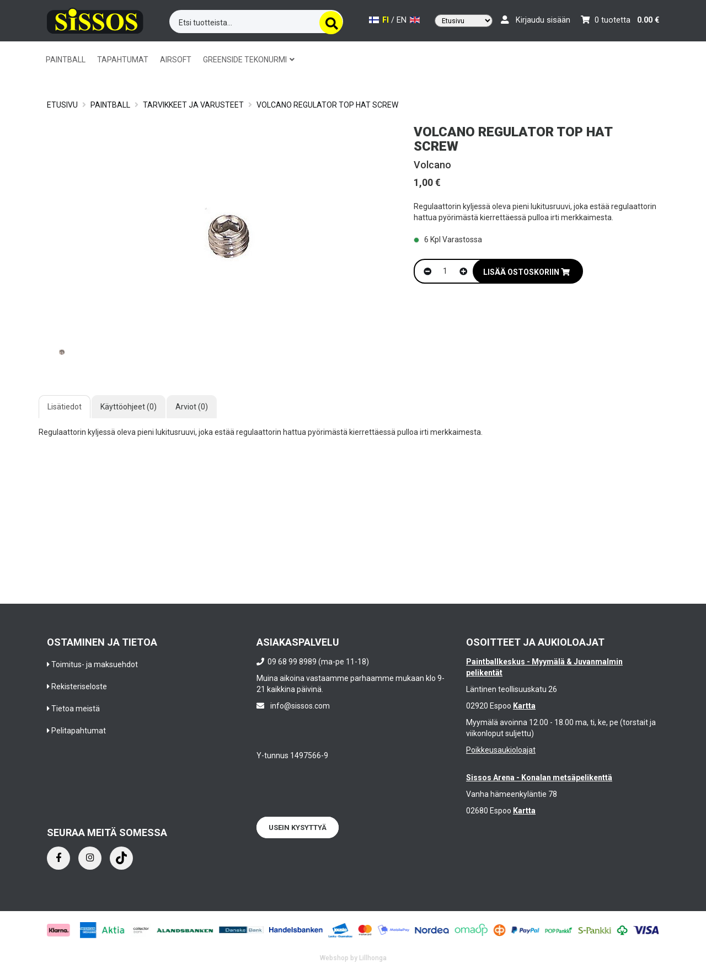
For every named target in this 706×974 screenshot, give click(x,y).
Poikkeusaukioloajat (501, 750)
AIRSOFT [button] (175, 59)
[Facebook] (58, 858)
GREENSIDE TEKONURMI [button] (249, 59)
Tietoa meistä (75, 708)
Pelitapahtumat (78, 730)
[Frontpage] (95, 19)
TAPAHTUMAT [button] (122, 59)
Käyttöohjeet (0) (128, 406)
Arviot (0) (191, 406)
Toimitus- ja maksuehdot (94, 664)
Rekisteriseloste (79, 686)
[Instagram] (89, 858)
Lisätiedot (64, 406)
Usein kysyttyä (298, 827)
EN (408, 20)
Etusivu (62, 104)
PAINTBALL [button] (65, 59)
